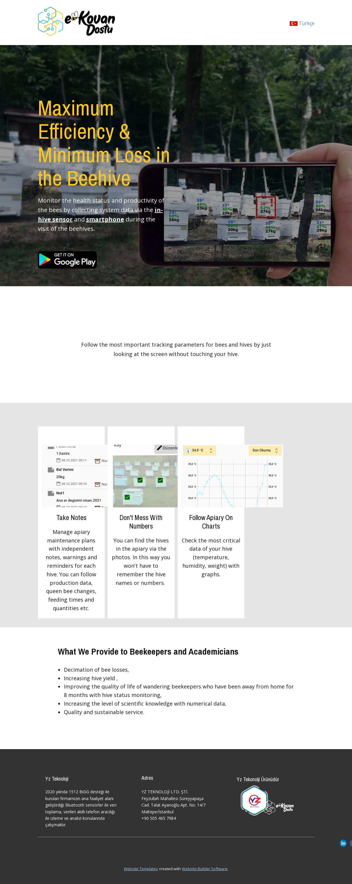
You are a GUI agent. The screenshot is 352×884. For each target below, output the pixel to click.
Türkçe (302, 23)
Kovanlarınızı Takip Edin (176, 325)
